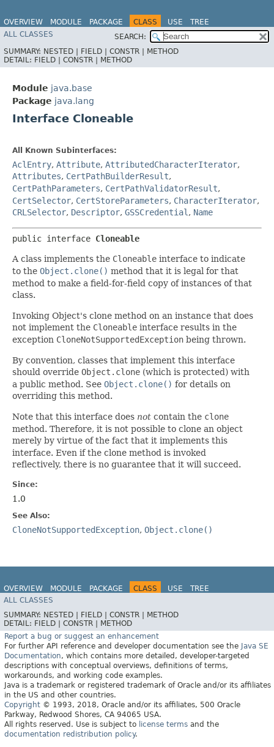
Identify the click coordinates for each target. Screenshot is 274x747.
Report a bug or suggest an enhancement (81, 636)
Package (106, 22)
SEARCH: (130, 36)
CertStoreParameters (122, 201)
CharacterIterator (215, 201)
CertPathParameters (56, 188)
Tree (199, 22)
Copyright (22, 705)
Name (203, 212)
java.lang (74, 101)
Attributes (36, 176)
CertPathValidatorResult (161, 188)
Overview (23, 22)
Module (66, 22)
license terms (163, 724)
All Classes (28, 34)
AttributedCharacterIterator (171, 164)
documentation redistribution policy (69, 734)
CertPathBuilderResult (117, 176)
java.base (71, 88)
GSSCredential (156, 212)
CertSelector (41, 201)
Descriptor (95, 212)
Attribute (78, 164)
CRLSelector (39, 212)
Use (175, 22)
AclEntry (31, 164)
